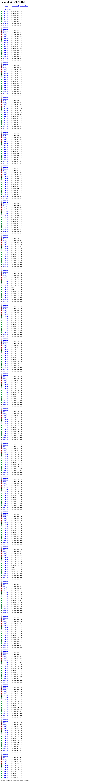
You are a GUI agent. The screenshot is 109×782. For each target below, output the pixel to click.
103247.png (5, 462)
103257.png (5, 482)
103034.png (5, 48)
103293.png (5, 551)
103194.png (5, 359)
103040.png (5, 60)
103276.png (5, 518)
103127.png (5, 229)
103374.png (5, 709)
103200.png (5, 371)
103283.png (5, 532)
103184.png (5, 340)
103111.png (5, 198)
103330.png (5, 623)
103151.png (5, 275)
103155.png (5, 283)
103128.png (5, 231)
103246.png (5, 460)
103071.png (5, 120)
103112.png (5, 200)
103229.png (5, 427)
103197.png (5, 365)
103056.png (5, 91)
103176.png (5, 324)
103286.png (5, 538)
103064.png (5, 106)
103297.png (5, 559)
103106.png (5, 188)
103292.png (5, 550)
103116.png (5, 207)
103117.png (5, 209)
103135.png (5, 244)
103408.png (5, 775)
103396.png (5, 752)
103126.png (5, 227)
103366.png (5, 693)
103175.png (5, 322)
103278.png (5, 522)
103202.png (5, 375)
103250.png (5, 468)
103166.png (5, 305)
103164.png (5, 301)
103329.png (5, 621)
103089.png (5, 155)
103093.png (5, 163)
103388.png (5, 736)
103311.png (5, 586)
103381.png (5, 723)
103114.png (5, 204)
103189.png (5, 349)
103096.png (5, 169)
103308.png (5, 581)
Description (25, 6)
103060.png (5, 99)
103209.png (5, 388)
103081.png (5, 139)
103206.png (5, 382)
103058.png (5, 95)
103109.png (5, 194)
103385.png (5, 730)
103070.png (5, 118)
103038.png (5, 56)
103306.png (5, 577)
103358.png (5, 678)
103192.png (5, 355)
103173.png (5, 318)
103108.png (5, 192)
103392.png (5, 744)
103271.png (5, 509)
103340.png (5, 643)
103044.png (5, 67)
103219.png (5, 408)
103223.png (5, 415)
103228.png (5, 425)
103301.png (5, 567)
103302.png (5, 569)
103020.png (5, 21)
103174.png (5, 320)
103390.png (5, 740)
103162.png (5, 297)
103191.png (5, 353)
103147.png (5, 268)
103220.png (5, 410)
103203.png (5, 377)
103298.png (5, 561)
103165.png (5, 303)
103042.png (5, 64)
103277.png (5, 520)
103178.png (5, 328)
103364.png (5, 689)
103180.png (5, 332)
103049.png (5, 77)
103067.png (5, 112)
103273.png (5, 513)
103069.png (5, 116)
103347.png (5, 656)
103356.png (5, 674)
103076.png (5, 130)
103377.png (5, 715)
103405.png (5, 769)
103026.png (5, 32)
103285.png (5, 536)
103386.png (5, 732)
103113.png (5, 202)
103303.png (5, 571)
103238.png (5, 445)
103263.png (5, 493)
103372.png (5, 705)
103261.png (5, 489)
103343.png (5, 649)
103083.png (5, 143)
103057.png (5, 93)
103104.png (5, 184)
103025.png (5, 31)
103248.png (5, 464)
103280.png (5, 526)
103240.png (5, 448)
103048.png (5, 75)
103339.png (5, 641)
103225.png (5, 419)
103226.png (5, 421)
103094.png (5, 165)
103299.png (5, 563)
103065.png (5, 108)
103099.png (5, 174)
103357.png (5, 676)
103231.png (5, 431)
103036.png (5, 52)
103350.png (5, 662)
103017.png (5, 15)
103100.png (5, 176)
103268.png (5, 503)
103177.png (5, 326)
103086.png (5, 149)
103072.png (5, 122)
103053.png (5, 85)
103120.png (5, 215)
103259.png (5, 485)
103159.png (5, 291)
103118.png (5, 211)
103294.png (5, 553)
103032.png (5, 44)
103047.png (5, 73)
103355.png (5, 672)
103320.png (5, 604)
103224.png (5, 417)
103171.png (5, 314)
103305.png (5, 575)
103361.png (5, 684)
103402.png (5, 763)
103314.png (5, 592)
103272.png (5, 511)
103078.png (5, 134)
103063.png (5, 104)
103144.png (5, 262)
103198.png (5, 367)
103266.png (5, 499)
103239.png (5, 447)
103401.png (5, 761)
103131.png (5, 237)
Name (6, 6)
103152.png (5, 277)
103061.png (5, 101)
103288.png (5, 542)
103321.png (5, 606)
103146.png (5, 266)
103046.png (5, 71)
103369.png (5, 699)
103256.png (5, 480)
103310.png (5, 585)
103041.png (5, 62)
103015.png (5, 11)
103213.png (5, 396)
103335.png (5, 633)
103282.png (5, 530)
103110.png (5, 196)
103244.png (5, 456)
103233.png (5, 435)
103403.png (5, 765)
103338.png (5, 639)
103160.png (5, 293)
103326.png (5, 616)
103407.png (5, 773)
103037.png (5, 54)
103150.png (5, 274)
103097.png (5, 171)
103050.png (5, 79)
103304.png (5, 573)
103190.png (5, 351)
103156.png (5, 285)
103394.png (5, 748)
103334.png (5, 631)
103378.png (5, 717)
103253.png (5, 474)
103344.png (5, 651)
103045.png (5, 69)
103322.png (5, 608)
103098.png (5, 172)
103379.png (5, 719)
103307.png (5, 579)
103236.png (5, 441)
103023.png (5, 27)
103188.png (5, 347)
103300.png (5, 565)
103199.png (5, 369)
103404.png (5, 767)
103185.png (5, 342)
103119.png (5, 213)
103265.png (5, 497)
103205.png (5, 380)
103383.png (5, 726)
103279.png (5, 524)
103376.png (5, 713)
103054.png (5, 87)
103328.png (5, 620)
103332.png (5, 627)
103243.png (5, 454)
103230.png (5, 429)
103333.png (5, 629)
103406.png (5, 771)
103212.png (5, 394)
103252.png (5, 472)
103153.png (5, 279)
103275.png (5, 516)
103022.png (5, 25)
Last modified (15, 6)
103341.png (5, 645)
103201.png (5, 373)
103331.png (5, 625)
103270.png (5, 507)
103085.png (5, 147)
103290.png (5, 546)
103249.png (5, 466)
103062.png (5, 102)
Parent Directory (7, 9)
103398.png (5, 756)
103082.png (5, 141)
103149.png (5, 272)
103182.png (5, 336)
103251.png (5, 470)
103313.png (5, 590)
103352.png (5, 666)
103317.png (5, 598)
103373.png (5, 707)
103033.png (5, 46)
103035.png (5, 50)
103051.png (5, 81)
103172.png (5, 316)
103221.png (5, 412)
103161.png (5, 295)
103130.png (5, 235)
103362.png (5, 686)
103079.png (5, 136)
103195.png (5, 361)
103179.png (5, 330)
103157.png (5, 287)
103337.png (5, 637)
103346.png (5, 655)
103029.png (5, 38)
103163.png (5, 299)
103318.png (5, 600)
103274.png (5, 515)
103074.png (5, 126)
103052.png (5, 83)
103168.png (5, 309)
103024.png (5, 29)
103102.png (5, 180)
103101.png (5, 178)
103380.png (5, 721)
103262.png (5, 491)
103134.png (5, 242)
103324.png (5, 612)
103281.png (5, 528)
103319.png (5, 602)
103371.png (5, 703)
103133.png (5, 240)
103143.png (5, 260)
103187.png (5, 345)
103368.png (5, 697)
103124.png (5, 223)
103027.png (5, 34)
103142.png (5, 258)
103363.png (5, 688)
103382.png (5, 724)
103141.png (5, 256)
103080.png (5, 137)
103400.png (5, 759)
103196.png (5, 363)
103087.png (5, 151)
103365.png (5, 691)
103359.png (5, 680)
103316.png (5, 596)
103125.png (5, 225)
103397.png (5, 754)
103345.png (5, 653)
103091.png (5, 159)
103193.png (5, 357)
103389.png (5, 738)
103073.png (5, 124)
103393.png (5, 746)
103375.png (5, 711)
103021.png (5, 23)
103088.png (5, 153)
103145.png (5, 264)
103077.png (5, 132)
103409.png (5, 777)
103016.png (5, 13)
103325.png (5, 614)
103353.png (5, 668)
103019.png (5, 19)
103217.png (5, 404)
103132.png (5, 239)
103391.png (5, 742)
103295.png (5, 555)
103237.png (5, 443)
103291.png (5, 548)
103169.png (5, 310)
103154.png (5, 281)
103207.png (5, 384)
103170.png (5, 312)
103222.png (5, 413)
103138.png (5, 250)
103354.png (5, 670)
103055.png (5, 89)
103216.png (5, 402)
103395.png (5, 750)
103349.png (5, 660)
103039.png (5, 58)
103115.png (5, 205)
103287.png (5, 540)
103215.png (5, 400)
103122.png (5, 219)
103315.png (5, 594)
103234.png (5, 437)
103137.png (5, 248)
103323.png (5, 610)
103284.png (5, 534)
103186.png (5, 343)
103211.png (5, 392)
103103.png (5, 182)
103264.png (5, 495)
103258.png (5, 483)
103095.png (5, 167)
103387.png (5, 734)
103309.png (5, 583)
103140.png (5, 254)
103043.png (5, 66)
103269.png (5, 505)
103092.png (5, 161)
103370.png (5, 701)
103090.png (5, 157)
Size (21, 6)
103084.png (5, 145)
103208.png (5, 386)
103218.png (5, 406)
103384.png (5, 728)
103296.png (5, 557)
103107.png (5, 190)
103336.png (5, 635)
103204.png (5, 378)
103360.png (5, 682)
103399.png (5, 758)
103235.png (5, 439)
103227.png (5, 423)
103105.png (5, 186)
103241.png (5, 450)
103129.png (5, 233)
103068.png (5, 114)
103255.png (5, 478)
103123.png (5, 221)
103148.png (5, 270)
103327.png (5, 618)
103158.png (5, 289)
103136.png (5, 246)
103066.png (5, 110)
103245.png (5, 458)
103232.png (5, 433)
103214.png (5, 398)
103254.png (5, 476)
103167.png (5, 307)
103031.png (5, 42)
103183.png (5, 338)
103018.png (5, 17)
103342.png (5, 647)
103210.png (5, 390)
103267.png (5, 501)
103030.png (5, 40)
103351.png (5, 664)
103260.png (5, 487)
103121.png (5, 217)
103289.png (5, 544)
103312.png (5, 588)
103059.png (5, 97)
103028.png (5, 36)
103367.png (5, 695)
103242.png (5, 452)
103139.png (5, 252)
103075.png (5, 128)
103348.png (5, 658)
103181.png (5, 334)
